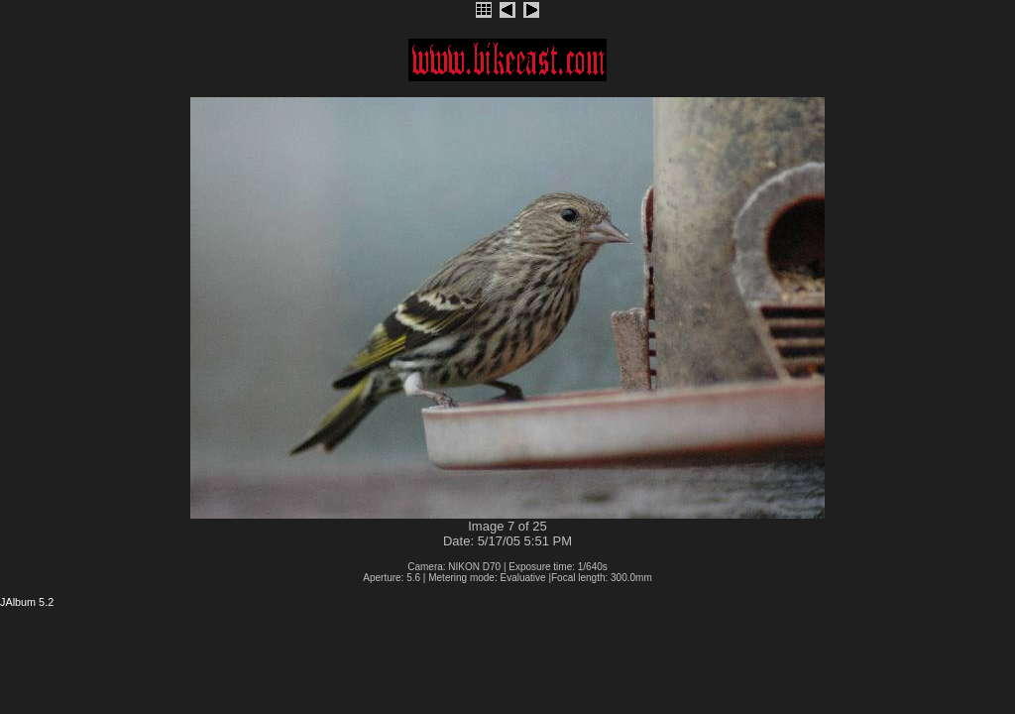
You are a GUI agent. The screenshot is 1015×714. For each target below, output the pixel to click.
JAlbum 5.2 (27, 602)
